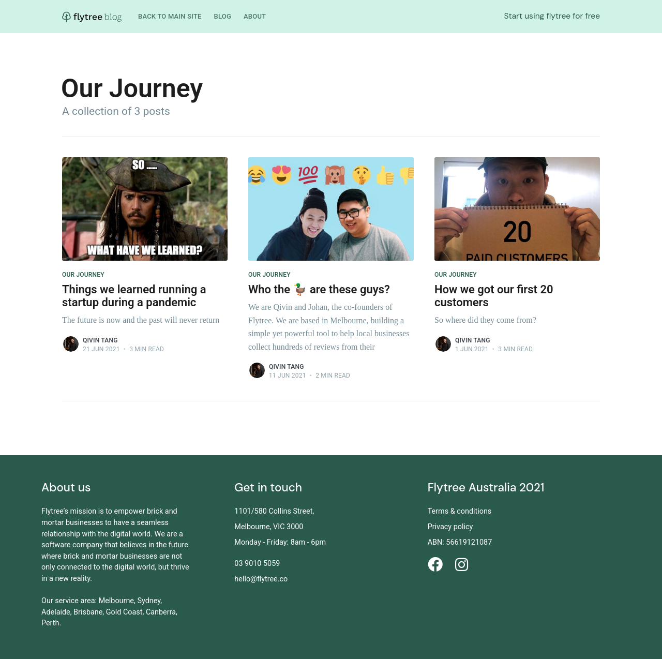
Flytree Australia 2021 (486, 487)
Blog (222, 16)
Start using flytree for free (552, 16)
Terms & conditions (460, 511)
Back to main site (170, 16)
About (255, 16)
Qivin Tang (100, 340)
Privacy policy (450, 526)
